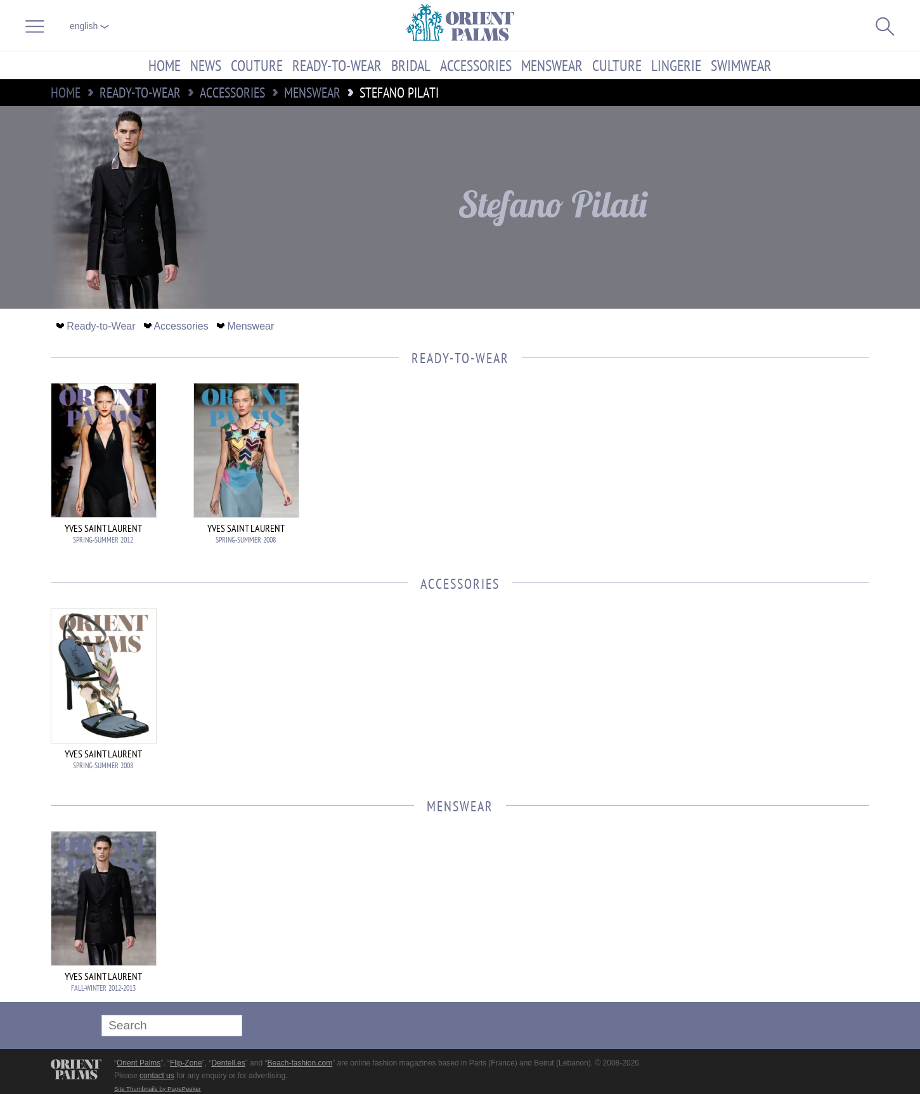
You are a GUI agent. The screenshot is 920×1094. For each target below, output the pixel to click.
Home (164, 65)
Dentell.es (228, 1063)
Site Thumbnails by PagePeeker (157, 1088)
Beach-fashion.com (299, 1063)
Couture (257, 65)
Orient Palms (138, 1063)
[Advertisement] (780, 468)
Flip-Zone (186, 1063)
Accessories (476, 65)
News (205, 65)
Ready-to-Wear (337, 65)
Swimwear (741, 65)
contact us (156, 1075)
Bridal (411, 65)
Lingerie (676, 65)
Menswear (552, 65)
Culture (617, 65)
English (89, 26)
